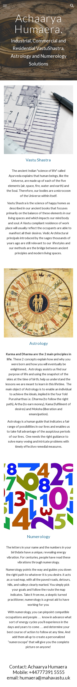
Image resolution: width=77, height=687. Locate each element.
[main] (38, 40)
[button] (5, 5)
